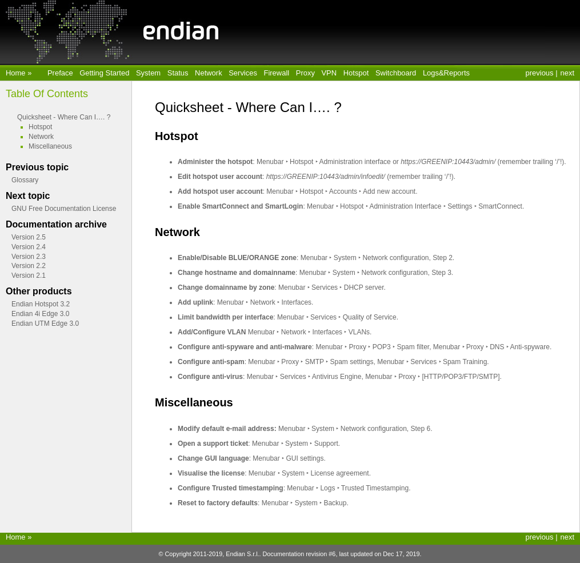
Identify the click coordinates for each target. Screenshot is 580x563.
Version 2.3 (28, 257)
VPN (329, 73)
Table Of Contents (47, 93)
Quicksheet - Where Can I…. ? (63, 117)
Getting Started (104, 73)
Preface (60, 73)
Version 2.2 (28, 266)
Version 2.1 (28, 275)
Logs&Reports (446, 73)
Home (16, 73)
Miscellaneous (50, 146)
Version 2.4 (28, 247)
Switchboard (395, 73)
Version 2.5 (28, 237)
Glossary (24, 180)
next (567, 73)
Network (208, 73)
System (148, 73)
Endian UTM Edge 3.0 (45, 324)
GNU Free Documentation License (63, 209)
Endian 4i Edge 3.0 (40, 314)
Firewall (277, 73)
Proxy (305, 73)
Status (178, 73)
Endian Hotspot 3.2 (40, 304)
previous (540, 73)
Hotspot (356, 73)
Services (243, 73)
